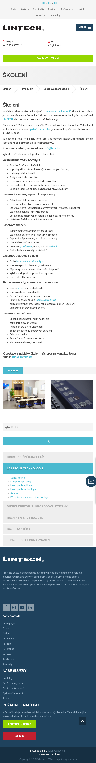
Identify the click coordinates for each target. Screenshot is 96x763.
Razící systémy (18, 528)
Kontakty (55, 15)
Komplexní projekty (20, 481)
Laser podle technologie (23, 489)
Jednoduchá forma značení (29, 540)
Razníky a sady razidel (25, 517)
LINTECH (8, 119)
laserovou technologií (57, 111)
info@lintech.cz (57, 45)
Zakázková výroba (13, 683)
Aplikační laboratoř (13, 693)
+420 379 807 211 (12, 45)
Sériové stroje (18, 477)
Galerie (13, 370)
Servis (19, 736)
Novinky (81, 9)
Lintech (7, 88)
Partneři (52, 9)
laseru (21, 288)
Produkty (27, 88)
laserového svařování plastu (31, 261)
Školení (14, 493)
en (49, 3)
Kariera (24, 9)
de (55, 3)
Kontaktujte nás (48, 58)
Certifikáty (38, 9)
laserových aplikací (46, 299)
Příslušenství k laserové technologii (29, 497)
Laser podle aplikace (21, 485)
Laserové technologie (56, 88)
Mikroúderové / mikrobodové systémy (37, 506)
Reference (67, 9)
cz (43, 3)
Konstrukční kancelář (25, 457)
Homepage (9, 623)
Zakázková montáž (13, 688)
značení (52, 246)
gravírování (26, 246)
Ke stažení (41, 15)
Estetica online (38, 750)
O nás (13, 9)
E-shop (6, 698)
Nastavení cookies (49, 754)
